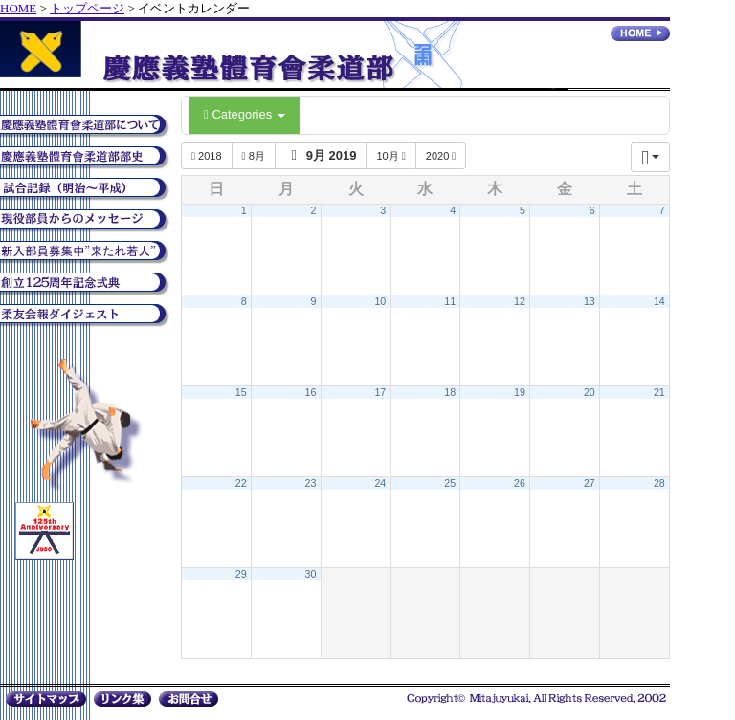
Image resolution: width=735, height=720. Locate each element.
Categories (244, 114)
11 (450, 301)
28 (659, 483)
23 (311, 483)
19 (519, 392)
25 (450, 483)
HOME (18, 8)
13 (589, 301)
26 (519, 483)
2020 (441, 156)
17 (380, 392)
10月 (390, 156)
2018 (206, 156)
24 (380, 483)
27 (589, 483)
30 (311, 573)
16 (311, 392)
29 (241, 573)
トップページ (87, 8)
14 (659, 301)
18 (450, 392)
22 (241, 483)
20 (589, 392)
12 (519, 301)
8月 (253, 156)
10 (380, 301)
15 (241, 392)
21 (659, 392)
